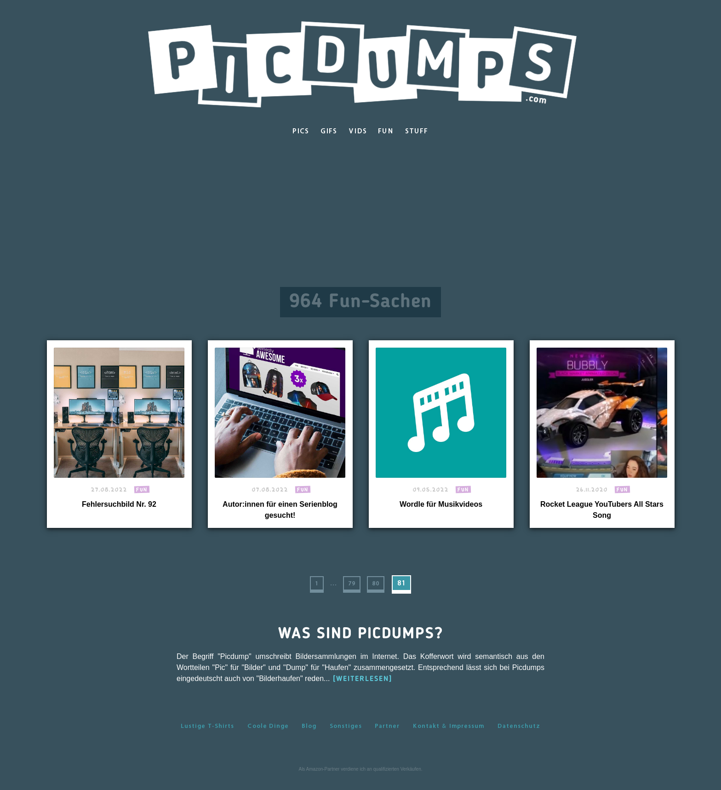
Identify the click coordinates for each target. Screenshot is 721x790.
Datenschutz (519, 734)
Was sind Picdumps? (360, 643)
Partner (387, 734)
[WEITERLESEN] (362, 688)
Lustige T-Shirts (207, 734)
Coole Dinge (268, 734)
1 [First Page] (311, 587)
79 (349, 587)
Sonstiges (346, 734)
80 (376, 587)
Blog (309, 734)
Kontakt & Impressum (448, 734)
